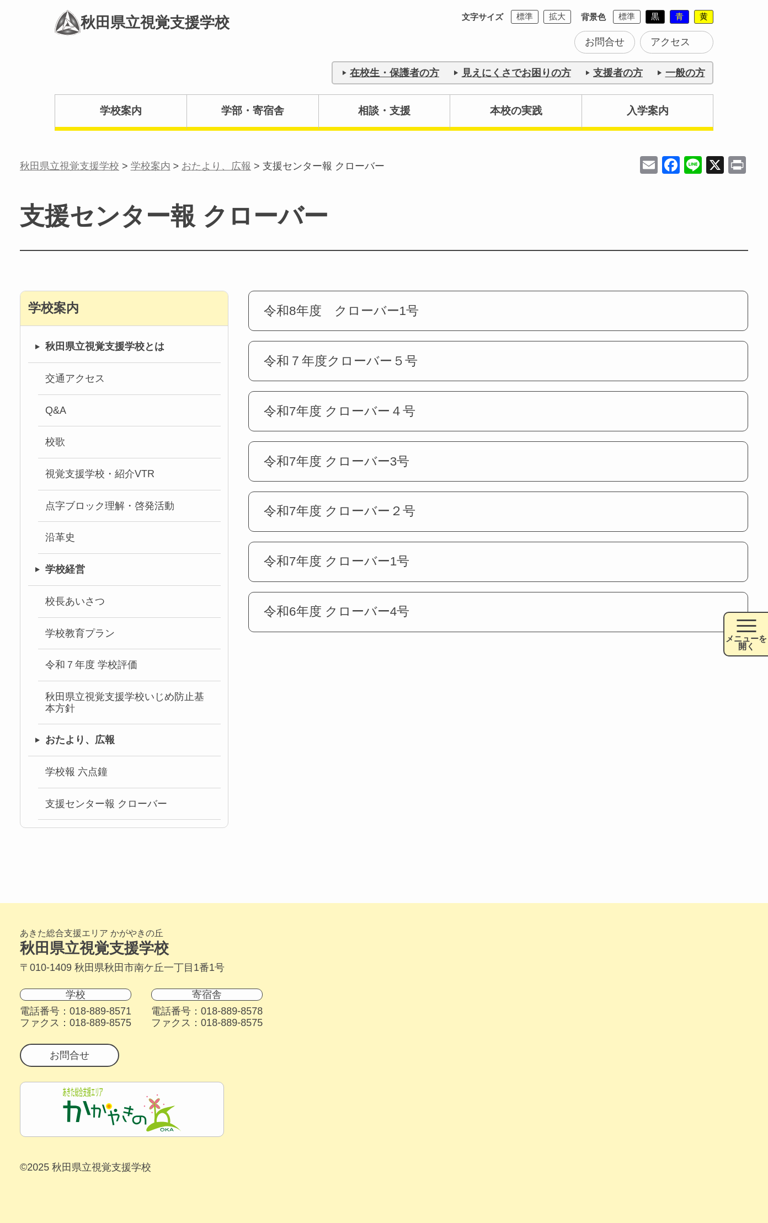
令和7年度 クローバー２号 (339, 511)
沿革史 (60, 537)
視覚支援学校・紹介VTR (99, 473)
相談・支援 (384, 110)
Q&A (55, 410)
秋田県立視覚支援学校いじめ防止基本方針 (124, 702)
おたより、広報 (80, 739)
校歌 (55, 441)
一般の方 (685, 72)
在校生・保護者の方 (394, 72)
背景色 (593, 17)
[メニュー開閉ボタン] (745, 634)
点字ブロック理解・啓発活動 (109, 505)
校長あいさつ (75, 601)
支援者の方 (618, 72)
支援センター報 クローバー (106, 803)
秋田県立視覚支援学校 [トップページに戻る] (143, 24)
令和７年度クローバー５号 (341, 361)
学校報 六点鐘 (76, 771)
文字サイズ (482, 17)
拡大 (557, 16)
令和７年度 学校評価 (91, 664)
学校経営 (65, 569)
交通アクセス (75, 378)
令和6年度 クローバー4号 (336, 611)
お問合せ (605, 41)
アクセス (670, 41)
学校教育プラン (80, 633)
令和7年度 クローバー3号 (336, 461)
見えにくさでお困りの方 (516, 72)
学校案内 (121, 110)
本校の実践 (516, 110)
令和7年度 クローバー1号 (336, 561)
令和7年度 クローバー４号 (339, 411)
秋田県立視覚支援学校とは (104, 346)
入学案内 (648, 110)
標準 (524, 16)
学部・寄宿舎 (252, 110)
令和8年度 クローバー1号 (341, 311)
